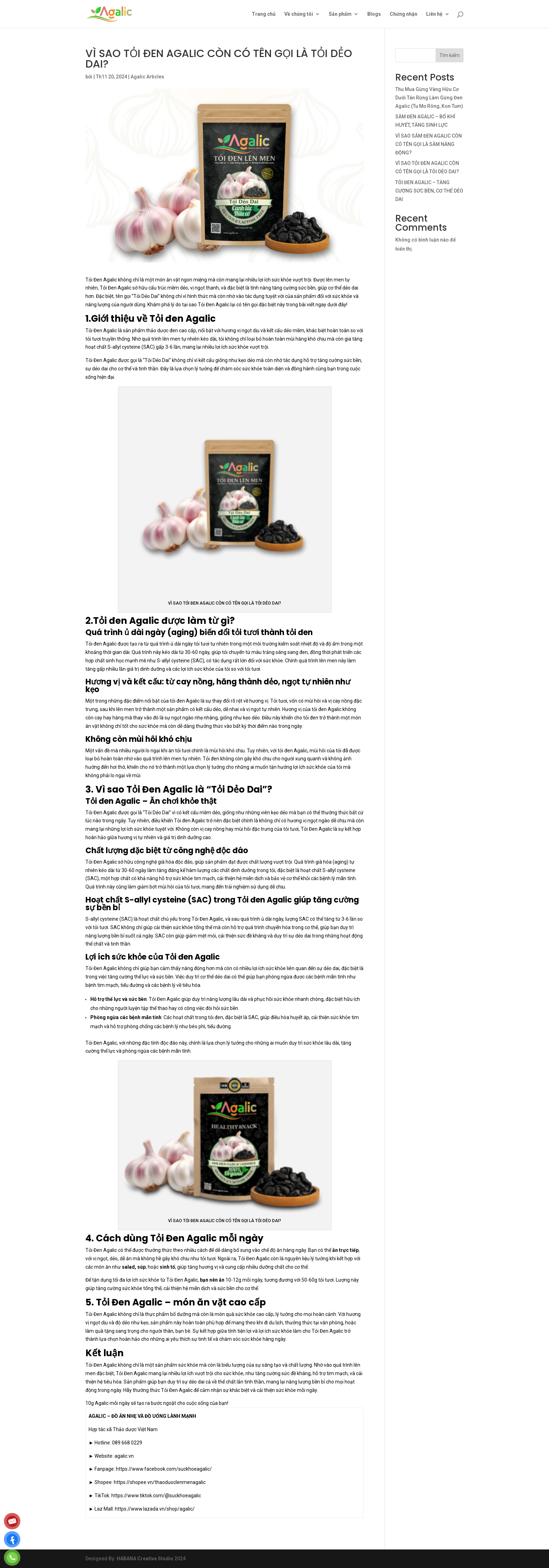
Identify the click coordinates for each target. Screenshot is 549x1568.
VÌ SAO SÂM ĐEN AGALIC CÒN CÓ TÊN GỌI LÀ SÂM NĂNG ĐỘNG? (428, 144)
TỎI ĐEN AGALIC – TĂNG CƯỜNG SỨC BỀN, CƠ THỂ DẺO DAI (429, 191)
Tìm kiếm (449, 55)
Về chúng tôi (298, 14)
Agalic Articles (147, 76)
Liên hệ (434, 14)
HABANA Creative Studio (145, 1558)
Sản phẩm (340, 14)
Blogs (374, 14)
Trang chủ (264, 14)
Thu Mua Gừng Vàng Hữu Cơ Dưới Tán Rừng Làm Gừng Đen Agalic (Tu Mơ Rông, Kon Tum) (429, 97)
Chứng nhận (403, 14)
